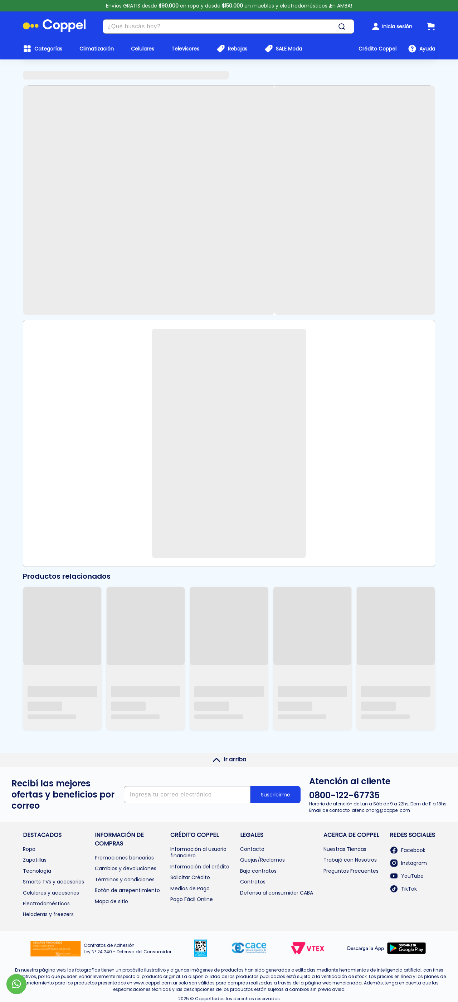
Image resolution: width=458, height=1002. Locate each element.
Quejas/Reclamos (262, 859)
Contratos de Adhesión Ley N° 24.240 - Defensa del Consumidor (127, 948)
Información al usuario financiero (198, 852)
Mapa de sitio (111, 901)
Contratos (252, 881)
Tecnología (37, 871)
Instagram (408, 863)
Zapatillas (35, 859)
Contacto (252, 849)
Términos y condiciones (125, 879)
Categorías (48, 48)
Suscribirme (275, 794)
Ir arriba (229, 759)
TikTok (403, 889)
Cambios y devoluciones (125, 868)
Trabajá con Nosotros (350, 859)
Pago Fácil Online (191, 899)
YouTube (407, 876)
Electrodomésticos (46, 903)
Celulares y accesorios (51, 892)
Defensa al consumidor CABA (276, 892)
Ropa (29, 849)
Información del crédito (199, 866)
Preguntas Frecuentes (351, 871)
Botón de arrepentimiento (127, 890)
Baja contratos (258, 871)
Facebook (407, 850)
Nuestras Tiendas (344, 849)
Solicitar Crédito (190, 877)
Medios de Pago (190, 888)
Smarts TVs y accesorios (53, 881)
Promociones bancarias (124, 857)
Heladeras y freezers (48, 914)
